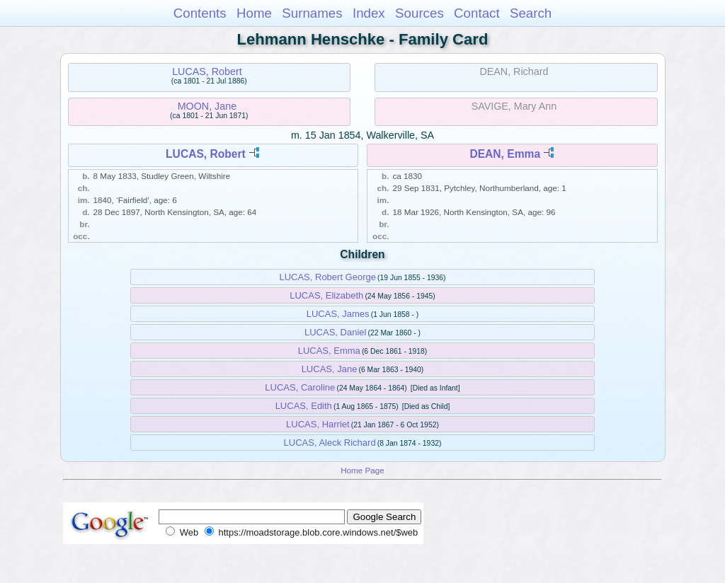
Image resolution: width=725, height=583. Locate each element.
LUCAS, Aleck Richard (330, 442)
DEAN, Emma (504, 154)
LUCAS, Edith (303, 405)
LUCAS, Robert (207, 71)
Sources (419, 13)
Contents (200, 13)
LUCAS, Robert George (327, 277)
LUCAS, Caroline (300, 387)
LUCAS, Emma (329, 350)
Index (369, 13)
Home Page (362, 470)
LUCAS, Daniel (335, 332)
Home (254, 13)
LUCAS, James (338, 313)
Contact (477, 13)
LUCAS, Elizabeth (326, 295)
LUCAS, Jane (330, 369)
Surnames (312, 13)
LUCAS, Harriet (318, 424)
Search (531, 13)
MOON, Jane (207, 106)
